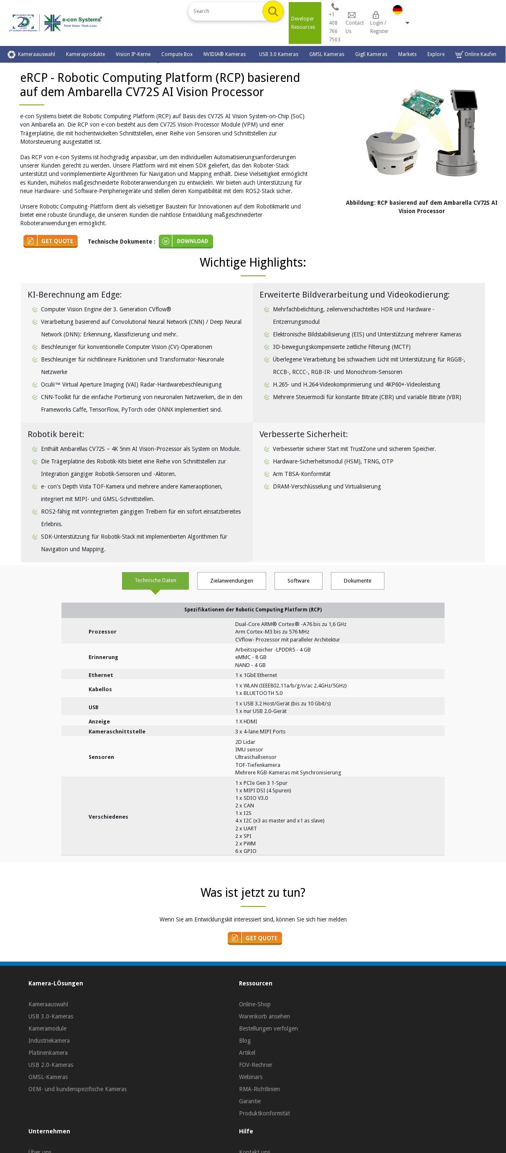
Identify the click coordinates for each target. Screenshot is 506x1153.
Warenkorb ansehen (264, 1016)
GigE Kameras (371, 54)
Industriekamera (49, 1040)
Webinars (250, 1077)
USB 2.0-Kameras (50, 1064)
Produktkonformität (264, 1113)
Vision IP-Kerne (133, 54)
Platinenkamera (48, 1052)
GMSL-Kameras (48, 1077)
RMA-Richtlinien (259, 1089)
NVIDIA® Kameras (225, 54)
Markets (407, 54)
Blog (245, 1040)
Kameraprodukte (85, 54)
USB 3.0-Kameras (50, 1016)
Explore (436, 54)
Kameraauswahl (31, 55)
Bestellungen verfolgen (268, 1028)
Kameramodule (47, 1028)
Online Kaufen (475, 55)
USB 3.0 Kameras (278, 54)
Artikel (247, 1052)
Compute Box (177, 54)
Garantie (250, 1101)
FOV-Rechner (255, 1064)
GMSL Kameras (326, 54)
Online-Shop (255, 1004)
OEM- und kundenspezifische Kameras (77, 1089)
